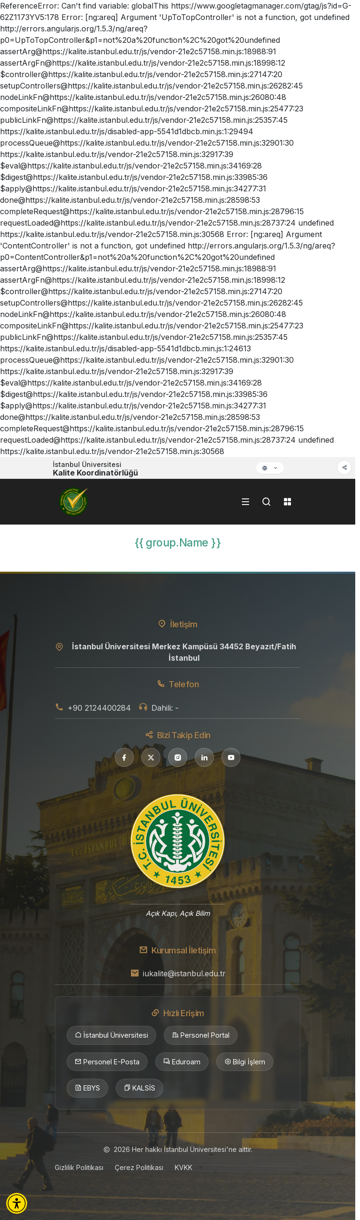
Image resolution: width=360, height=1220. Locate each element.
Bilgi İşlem (244, 1062)
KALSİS (139, 1088)
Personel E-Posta (107, 1062)
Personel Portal (201, 1035)
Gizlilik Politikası (79, 1167)
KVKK (183, 1167)
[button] (16, 1203)
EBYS (87, 1088)
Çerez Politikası (139, 1167)
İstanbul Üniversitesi (111, 1035)
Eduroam (181, 1062)
